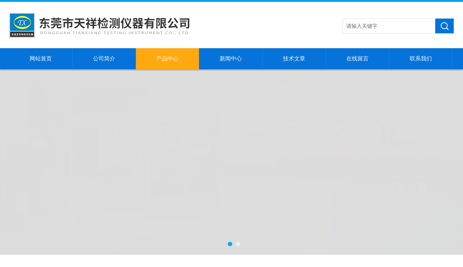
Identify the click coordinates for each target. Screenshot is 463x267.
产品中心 (167, 59)
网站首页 (41, 59)
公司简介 (104, 59)
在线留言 (357, 59)
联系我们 (421, 59)
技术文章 (294, 59)
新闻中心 (231, 59)
